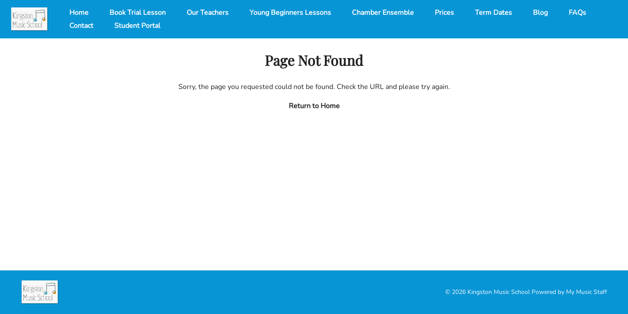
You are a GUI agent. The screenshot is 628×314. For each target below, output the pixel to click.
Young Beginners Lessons (290, 12)
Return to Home (314, 106)
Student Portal (137, 26)
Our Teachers (208, 12)
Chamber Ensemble (383, 12)
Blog (540, 12)
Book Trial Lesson (137, 12)
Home (79, 12)
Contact (81, 26)
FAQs (577, 12)
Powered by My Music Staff (569, 292)
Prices (444, 12)
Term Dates (493, 12)
